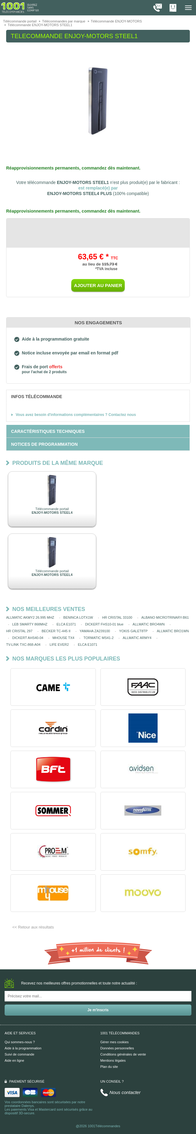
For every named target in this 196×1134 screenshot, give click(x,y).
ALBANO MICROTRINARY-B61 (165, 617)
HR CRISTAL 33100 (117, 617)
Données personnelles (117, 1048)
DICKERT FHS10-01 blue (104, 624)
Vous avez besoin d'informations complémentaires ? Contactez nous (76, 415)
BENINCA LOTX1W (78, 617)
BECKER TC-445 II (55, 631)
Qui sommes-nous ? (20, 1042)
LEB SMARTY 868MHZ (30, 624)
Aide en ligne (14, 1060)
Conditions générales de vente (123, 1054)
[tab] (98, 396)
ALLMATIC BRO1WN (173, 631)
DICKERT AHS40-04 (27, 638)
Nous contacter (125, 1092)
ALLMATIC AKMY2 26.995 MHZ (30, 617)
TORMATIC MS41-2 (99, 638)
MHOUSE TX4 (63, 638)
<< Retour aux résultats (33, 927)
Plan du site (109, 1066)
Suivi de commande (19, 1054)
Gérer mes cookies (114, 1042)
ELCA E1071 (66, 624)
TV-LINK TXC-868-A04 (23, 644)
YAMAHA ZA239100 (95, 631)
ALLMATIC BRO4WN (149, 624)
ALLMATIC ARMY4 (137, 638)
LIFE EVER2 (59, 644)
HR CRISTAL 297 (19, 631)
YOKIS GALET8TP (133, 631)
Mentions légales (113, 1060)
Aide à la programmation (23, 1048)
